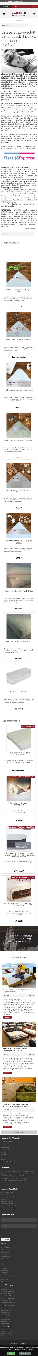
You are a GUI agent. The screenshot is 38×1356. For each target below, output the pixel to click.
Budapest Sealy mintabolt (8, 1338)
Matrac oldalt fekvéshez (8, 1291)
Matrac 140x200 (5, 1323)
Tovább (7, 1017)
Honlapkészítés (9, 1345)
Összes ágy (4, 1272)
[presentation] (15, 1232)
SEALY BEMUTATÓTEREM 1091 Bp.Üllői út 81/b (13, 1180)
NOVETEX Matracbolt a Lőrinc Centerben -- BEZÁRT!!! (16, 1050)
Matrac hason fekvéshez (8, 1296)
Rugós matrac (5, 1261)
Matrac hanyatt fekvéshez (8, 1302)
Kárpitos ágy (4, 1279)
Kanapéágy (4, 1270)
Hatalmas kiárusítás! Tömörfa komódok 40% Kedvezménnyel (16, 1105)
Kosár (5, 6)
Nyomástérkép (5, 1194)
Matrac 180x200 (5, 1317)
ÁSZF (25, 1343)
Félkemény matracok (7, 1298)
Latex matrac (5, 1252)
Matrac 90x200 (5, 1319)
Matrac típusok (5, 1256)
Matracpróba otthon (7, 1201)
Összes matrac (5, 1258)
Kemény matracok (6, 1293)
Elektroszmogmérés (7, 1192)
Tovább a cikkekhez (19, 1132)
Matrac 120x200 (5, 1321)
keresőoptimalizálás (27, 1345)
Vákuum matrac (5, 1250)
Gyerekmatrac (5, 1254)
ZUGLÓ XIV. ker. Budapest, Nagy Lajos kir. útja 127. (14, 1178)
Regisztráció (18, 6)
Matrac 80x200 (5, 1314)
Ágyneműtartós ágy (7, 1275)
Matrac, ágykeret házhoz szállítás (11, 1197)
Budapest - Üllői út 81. (7, 1331)
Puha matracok (5, 1300)
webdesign (17, 1345)
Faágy (2, 1281)
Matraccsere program (7, 1203)
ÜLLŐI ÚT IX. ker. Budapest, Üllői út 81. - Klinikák (14, 1176)
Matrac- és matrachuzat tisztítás (10, 1206)
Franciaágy (4, 1277)
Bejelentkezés (32, 6)
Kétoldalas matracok (7, 1289)
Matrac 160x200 (5, 1312)
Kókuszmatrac (5, 1247)
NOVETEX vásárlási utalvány (9, 1208)
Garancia (3, 1199)
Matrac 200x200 (6, 1310)
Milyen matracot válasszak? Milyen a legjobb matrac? (18, 991)
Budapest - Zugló (6, 1333)
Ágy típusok (4, 1268)
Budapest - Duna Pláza (7, 1336)
